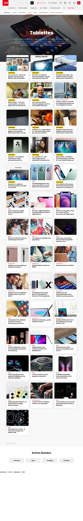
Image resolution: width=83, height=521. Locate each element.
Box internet (12, 8)
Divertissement (43, 12)
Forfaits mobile (23, 8)
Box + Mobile (43, 8)
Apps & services (41, 3)
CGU (9, 472)
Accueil (14, 12)
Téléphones (33, 8)
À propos (17, 472)
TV (64, 8)
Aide (60, 2)
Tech (29, 12)
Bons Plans (71, 8)
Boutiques (65, 2)
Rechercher (32, 2)
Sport (35, 12)
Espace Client (79, 3)
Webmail (74, 2)
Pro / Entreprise (52, 3)
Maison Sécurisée (55, 8)
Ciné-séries (22, 12)
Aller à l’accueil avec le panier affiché (69, 2)
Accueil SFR (5, 3)
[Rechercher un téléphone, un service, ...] (22, 2)
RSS (23, 472)
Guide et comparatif (56, 12)
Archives (3, 472)
